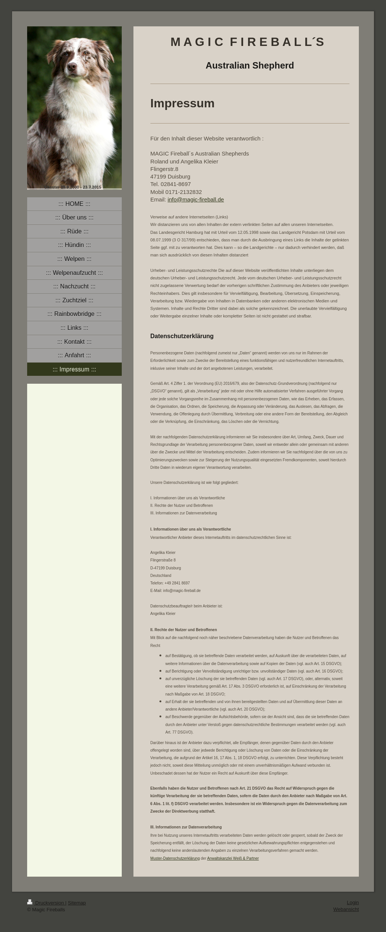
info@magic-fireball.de (196, 199)
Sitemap (77, 903)
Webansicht (346, 909)
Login (353, 902)
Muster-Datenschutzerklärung (175, 858)
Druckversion (46, 903)
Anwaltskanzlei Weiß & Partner (233, 858)
